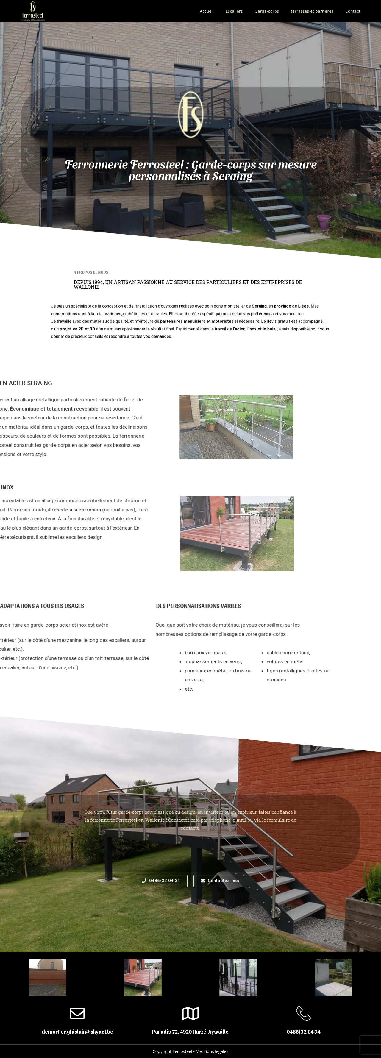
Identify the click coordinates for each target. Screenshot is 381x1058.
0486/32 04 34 (303, 1031)
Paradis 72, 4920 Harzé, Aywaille (190, 1031)
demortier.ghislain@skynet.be (77, 1031)
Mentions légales (212, 1051)
